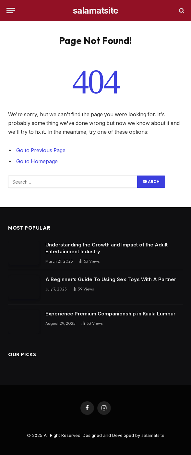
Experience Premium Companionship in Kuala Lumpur (110, 314)
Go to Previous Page (41, 150)
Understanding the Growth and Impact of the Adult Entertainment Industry (106, 248)
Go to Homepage (37, 161)
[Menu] (10, 10)
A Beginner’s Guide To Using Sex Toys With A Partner (110, 279)
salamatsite (152, 435)
